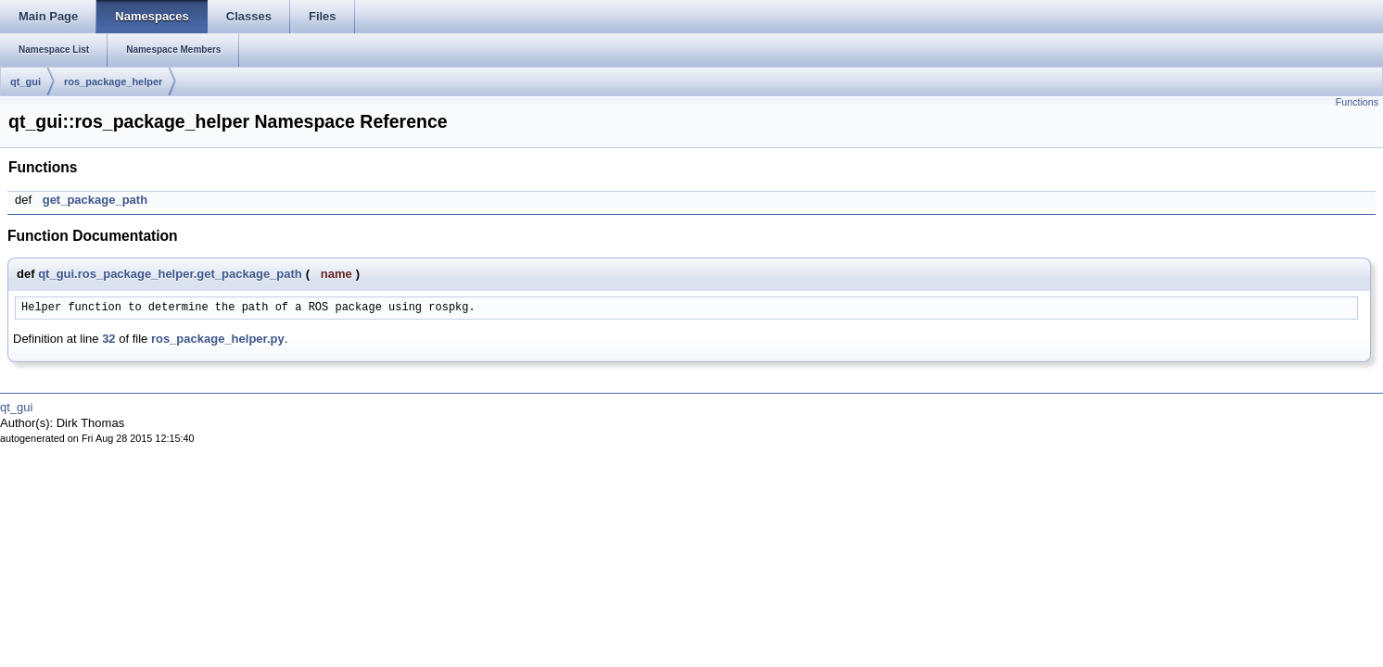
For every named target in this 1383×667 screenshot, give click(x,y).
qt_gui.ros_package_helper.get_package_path (170, 274)
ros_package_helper (113, 81)
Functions (1357, 101)
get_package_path (95, 200)
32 (108, 339)
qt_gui (25, 81)
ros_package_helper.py (218, 339)
